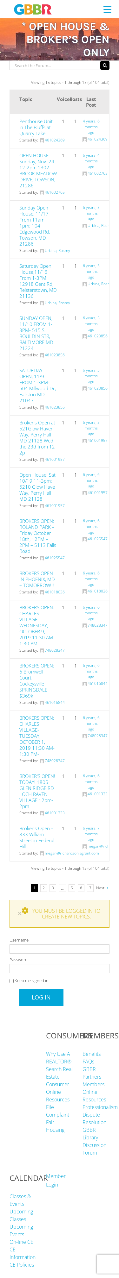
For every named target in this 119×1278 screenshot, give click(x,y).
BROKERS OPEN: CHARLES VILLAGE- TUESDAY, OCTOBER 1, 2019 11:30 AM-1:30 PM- (37, 736)
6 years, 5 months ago (91, 213)
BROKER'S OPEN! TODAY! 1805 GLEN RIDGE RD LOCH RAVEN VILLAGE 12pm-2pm (37, 791)
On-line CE (21, 1241)
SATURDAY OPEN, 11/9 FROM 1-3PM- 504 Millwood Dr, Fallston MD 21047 (37, 385)
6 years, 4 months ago (91, 161)
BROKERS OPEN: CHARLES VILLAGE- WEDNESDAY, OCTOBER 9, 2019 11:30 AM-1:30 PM (37, 625)
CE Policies (22, 1264)
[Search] (104, 65)
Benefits (92, 1053)
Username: (20, 940)
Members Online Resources (94, 1092)
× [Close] (20, 913)
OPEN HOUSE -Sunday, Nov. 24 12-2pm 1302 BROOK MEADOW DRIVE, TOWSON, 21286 (38, 170)
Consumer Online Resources (57, 1092)
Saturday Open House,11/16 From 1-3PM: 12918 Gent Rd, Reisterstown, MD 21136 (38, 281)
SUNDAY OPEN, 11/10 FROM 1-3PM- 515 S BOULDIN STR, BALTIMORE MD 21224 (36, 333)
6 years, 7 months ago (91, 833)
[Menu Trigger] (107, 9)
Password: (19, 959)
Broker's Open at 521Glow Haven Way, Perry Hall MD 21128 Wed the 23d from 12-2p (37, 437)
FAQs (88, 1061)
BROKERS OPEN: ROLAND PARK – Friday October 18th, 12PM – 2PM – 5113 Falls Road (37, 536)
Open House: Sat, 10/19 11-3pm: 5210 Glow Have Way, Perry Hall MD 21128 (37, 487)
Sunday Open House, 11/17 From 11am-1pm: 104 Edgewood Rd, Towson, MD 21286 (34, 225)
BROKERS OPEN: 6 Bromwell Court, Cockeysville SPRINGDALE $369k (36, 680)
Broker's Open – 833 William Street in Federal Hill (36, 837)
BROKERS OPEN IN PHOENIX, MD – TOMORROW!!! (37, 579)
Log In (41, 997)
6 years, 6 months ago (91, 480)
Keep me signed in (32, 980)
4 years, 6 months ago (91, 126)
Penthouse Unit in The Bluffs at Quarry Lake (36, 127)
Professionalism (100, 1107)
